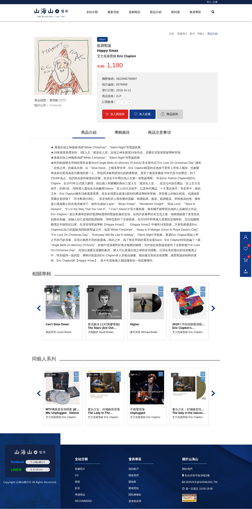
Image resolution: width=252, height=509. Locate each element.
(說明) (62, 100)
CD (77, 475)
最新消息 (113, 12)
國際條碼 (108, 78)
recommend (83, 501)
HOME (51, 13)
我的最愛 (245, 245)
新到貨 (175, 12)
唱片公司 (40, 105)
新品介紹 (156, 12)
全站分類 (92, 12)
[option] (63, 66)
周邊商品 (80, 494)
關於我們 (187, 469)
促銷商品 (134, 12)
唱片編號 (108, 84)
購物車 (245, 256)
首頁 (171, 33)
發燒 (77, 482)
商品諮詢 (168, 114)
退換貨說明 (134, 501)
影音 (77, 488)
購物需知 (133, 488)
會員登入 (245, 237)
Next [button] (213, 308)
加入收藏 (142, 114)
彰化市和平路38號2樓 (196, 475)
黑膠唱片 (182, 33)
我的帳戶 (133, 469)
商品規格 (108, 96)
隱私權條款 (134, 494)
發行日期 (108, 90)
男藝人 (201, 33)
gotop (245, 271)
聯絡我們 (133, 475)
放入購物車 (116, 114)
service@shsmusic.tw (199, 482)
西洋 (192, 33)
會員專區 (195, 12)
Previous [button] (39, 308)
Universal (55, 105)
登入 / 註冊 (212, 2)
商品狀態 (40, 100)
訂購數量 (108, 102)
